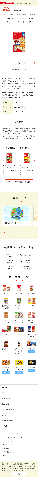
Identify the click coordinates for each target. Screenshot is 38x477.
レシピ (4, 415)
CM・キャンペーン (8, 409)
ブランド (5, 393)
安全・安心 (5, 404)
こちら (33, 138)
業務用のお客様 (8, 420)
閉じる (19, 474)
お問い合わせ (7, 452)
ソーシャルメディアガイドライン (12, 438)
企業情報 (5, 426)
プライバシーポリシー (10, 434)
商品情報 (5, 387)
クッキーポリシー (8, 441)
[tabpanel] (19, 42)
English (6, 455)
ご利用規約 (6, 448)
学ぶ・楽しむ (6, 398)
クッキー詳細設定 (8, 445)
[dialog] (19, 469)
